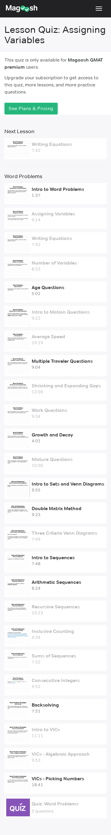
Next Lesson (19, 131)
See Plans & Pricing (31, 108)
